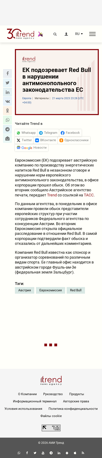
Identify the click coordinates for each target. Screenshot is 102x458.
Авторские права (76, 401)
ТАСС (89, 195)
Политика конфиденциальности (73, 409)
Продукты (76, 394)
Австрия (24, 290)
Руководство (53, 394)
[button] (7, 73)
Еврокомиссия (50, 290)
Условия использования (23, 409)
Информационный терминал (35, 401)
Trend (52, 195)
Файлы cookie (51, 416)
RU (77, 34)
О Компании (27, 394)
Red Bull (76, 290)
